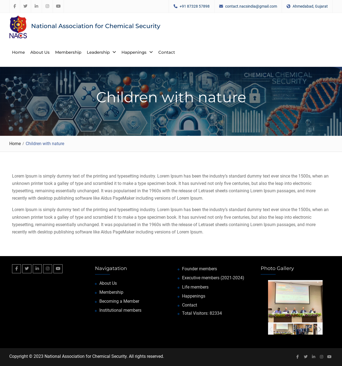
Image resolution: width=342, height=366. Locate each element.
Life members (195, 287)
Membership (68, 52)
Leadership (98, 52)
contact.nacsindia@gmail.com (251, 6)
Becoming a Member (119, 301)
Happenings (134, 52)
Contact (166, 52)
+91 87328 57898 (195, 6)
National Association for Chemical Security (95, 26)
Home (18, 52)
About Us (40, 52)
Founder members (199, 268)
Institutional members (120, 310)
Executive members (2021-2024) (213, 277)
